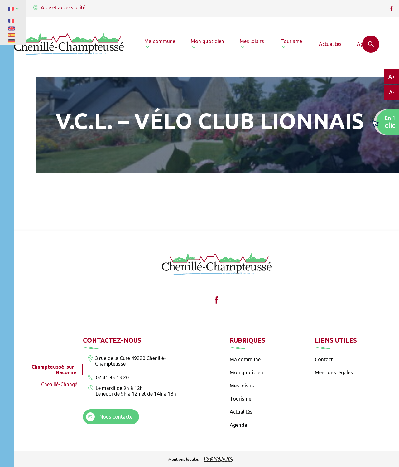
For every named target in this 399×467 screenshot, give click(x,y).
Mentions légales (334, 372)
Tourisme (240, 398)
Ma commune (245, 359)
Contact (324, 359)
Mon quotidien (246, 372)
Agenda (238, 425)
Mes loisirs (242, 385)
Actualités (241, 412)
